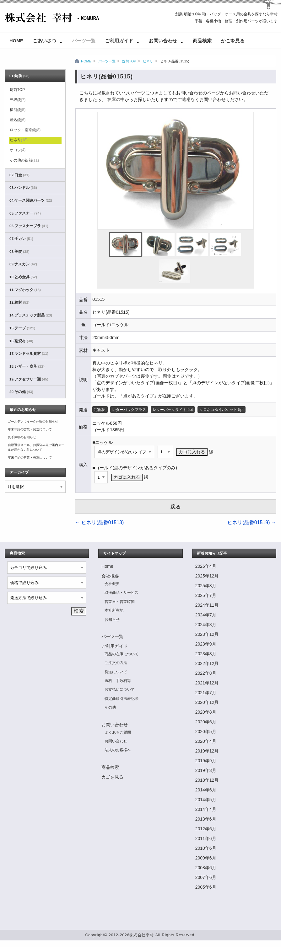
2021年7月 (205, 692)
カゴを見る (112, 776)
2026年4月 (205, 566)
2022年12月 (207, 663)
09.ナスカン (23, 264)
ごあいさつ (44, 40)
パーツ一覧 (83, 40)
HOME (86, 61)
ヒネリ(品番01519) (251, 522)
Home (16, 40)
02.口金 (19, 175)
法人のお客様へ (118, 750)
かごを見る (233, 40)
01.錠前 (19, 76)
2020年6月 (205, 721)
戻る (175, 506)
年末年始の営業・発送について (30, 429)
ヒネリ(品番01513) (99, 522)
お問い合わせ (163, 40)
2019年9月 (205, 760)
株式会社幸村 (141, 935)
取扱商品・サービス (121, 592)
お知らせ (112, 619)
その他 (110, 707)
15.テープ (22, 328)
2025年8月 (205, 585)
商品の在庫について (121, 654)
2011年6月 (205, 838)
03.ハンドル (23, 187)
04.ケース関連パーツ (30, 200)
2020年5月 (205, 731)
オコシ (18, 150)
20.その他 (21, 392)
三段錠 (18, 100)
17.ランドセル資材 (28, 353)
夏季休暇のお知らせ (22, 437)
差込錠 (18, 120)
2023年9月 (205, 643)
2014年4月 (205, 809)
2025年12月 (207, 575)
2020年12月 (207, 702)
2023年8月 (205, 653)
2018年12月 (207, 780)
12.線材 (19, 302)
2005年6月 (205, 887)
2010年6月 (205, 848)
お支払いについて (120, 689)
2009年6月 (205, 857)
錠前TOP (129, 61)
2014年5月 (205, 799)
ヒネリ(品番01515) (174, 61)
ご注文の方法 (116, 663)
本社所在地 (114, 610)
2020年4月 (205, 741)
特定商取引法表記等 (121, 698)
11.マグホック (25, 290)
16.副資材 (21, 341)
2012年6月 (205, 828)
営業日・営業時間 (120, 601)
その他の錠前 (24, 160)
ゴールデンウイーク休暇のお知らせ (33, 421)
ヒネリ (148, 61)
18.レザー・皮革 (27, 366)
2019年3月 (205, 770)
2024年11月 (207, 605)
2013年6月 (205, 819)
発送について (116, 672)
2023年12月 (207, 634)
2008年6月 (205, 867)
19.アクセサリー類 (28, 379)
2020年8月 (205, 712)
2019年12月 (207, 750)
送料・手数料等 (118, 680)
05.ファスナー (25, 213)
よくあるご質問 (118, 732)
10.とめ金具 (23, 277)
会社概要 (110, 575)
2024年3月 (205, 624)
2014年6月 (205, 789)
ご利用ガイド (119, 40)
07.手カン (21, 239)
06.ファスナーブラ (28, 226)
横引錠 (18, 110)
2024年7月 (205, 614)
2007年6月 (205, 877)
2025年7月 (205, 595)
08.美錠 (19, 251)
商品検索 (202, 40)
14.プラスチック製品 (30, 315)
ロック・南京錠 (25, 130)
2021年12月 (207, 682)
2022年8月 (205, 673)
